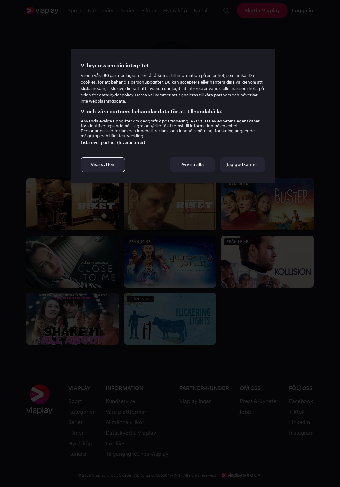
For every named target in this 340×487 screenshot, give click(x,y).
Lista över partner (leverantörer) (113, 142)
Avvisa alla (193, 164)
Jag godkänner (242, 164)
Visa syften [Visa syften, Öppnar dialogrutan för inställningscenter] (103, 164)
